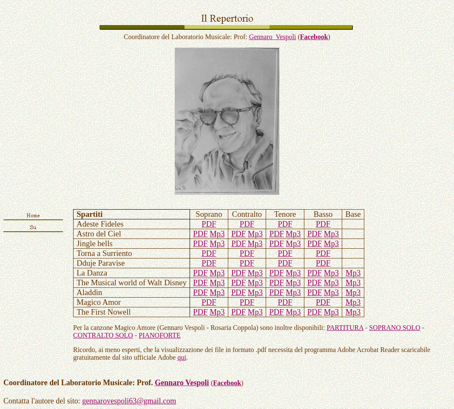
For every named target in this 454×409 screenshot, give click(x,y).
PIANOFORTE (160, 335)
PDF (208, 223)
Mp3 (217, 233)
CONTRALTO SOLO (103, 335)
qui (181, 357)
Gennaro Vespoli (272, 36)
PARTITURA (344, 327)
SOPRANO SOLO (394, 327)
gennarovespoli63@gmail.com (129, 401)
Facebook (314, 36)
